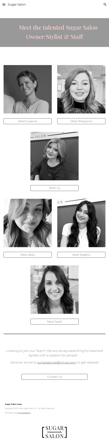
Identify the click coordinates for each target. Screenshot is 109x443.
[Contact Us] (54, 377)
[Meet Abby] (28, 255)
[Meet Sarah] (55, 322)
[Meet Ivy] (55, 188)
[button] (4, 4)
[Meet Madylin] (81, 255)
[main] (55, 32)
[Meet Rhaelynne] (81, 121)
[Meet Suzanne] (28, 121)
